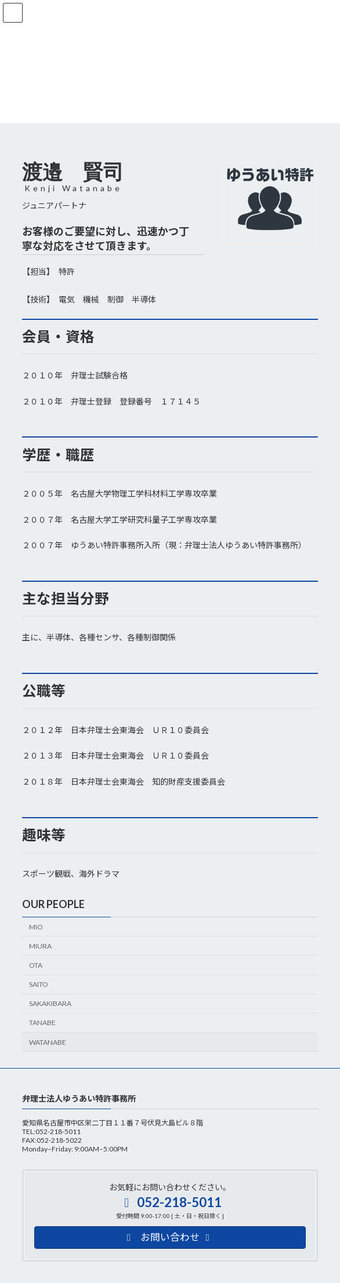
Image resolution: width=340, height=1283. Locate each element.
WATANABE (47, 1042)
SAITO (38, 984)
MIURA (40, 946)
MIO (36, 927)
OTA (35, 965)
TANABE (42, 1022)
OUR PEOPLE (53, 904)
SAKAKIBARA (50, 1003)
